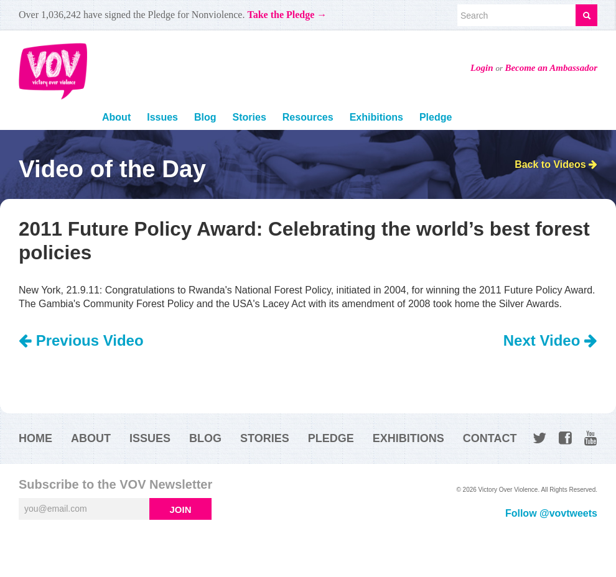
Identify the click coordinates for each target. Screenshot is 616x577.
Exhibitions (376, 117)
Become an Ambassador (551, 68)
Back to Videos (556, 164)
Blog (205, 117)
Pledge (435, 117)
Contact (490, 438)
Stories (249, 117)
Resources (308, 117)
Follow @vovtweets (551, 513)
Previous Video (81, 340)
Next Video (550, 340)
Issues (162, 117)
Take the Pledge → (287, 14)
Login (481, 68)
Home (35, 438)
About (116, 117)
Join (180, 509)
